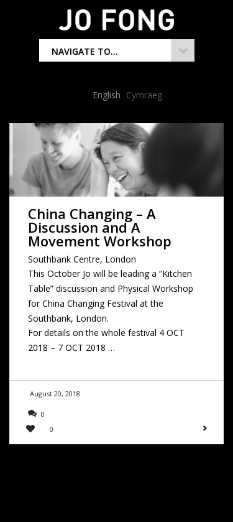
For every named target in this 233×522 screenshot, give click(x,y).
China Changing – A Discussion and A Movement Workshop (99, 227)
